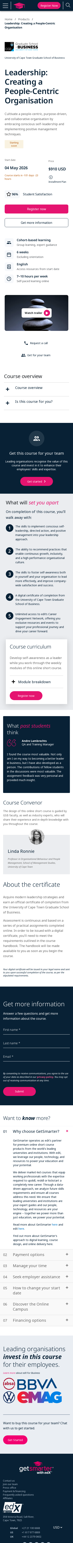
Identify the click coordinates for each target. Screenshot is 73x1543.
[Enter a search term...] (68, 5)
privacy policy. (46, 1077)
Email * (8, 1056)
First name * (11, 1029)
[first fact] (7, 389)
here (55, 1224)
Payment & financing (14, 1491)
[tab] (36, 1131)
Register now (49, 5)
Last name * (11, 1043)
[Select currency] (57, 1527)
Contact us (9, 1480)
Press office (9, 1487)
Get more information (36, 223)
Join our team (10, 1484)
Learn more (9, 1373)
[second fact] (7, 403)
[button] (5, 5)
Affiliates (8, 1498)
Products (24, 19)
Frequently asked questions (18, 1494)
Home (8, 19)
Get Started (15, 1440)
